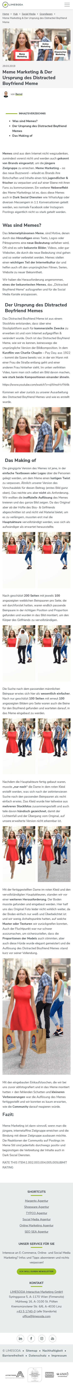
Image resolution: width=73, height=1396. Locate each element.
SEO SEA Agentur (36, 1232)
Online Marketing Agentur (36, 1225)
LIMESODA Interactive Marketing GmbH (36, 1292)
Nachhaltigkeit (52, 1351)
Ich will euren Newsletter (36, 1271)
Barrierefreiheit (13, 1356)
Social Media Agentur (37, 1219)
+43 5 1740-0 (26, 1311)
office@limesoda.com (36, 1316)
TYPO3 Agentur (36, 1213)
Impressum (59, 1356)
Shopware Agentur (36, 1207)
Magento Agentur (36, 1201)
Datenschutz (37, 1356)
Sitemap (31, 1351)
